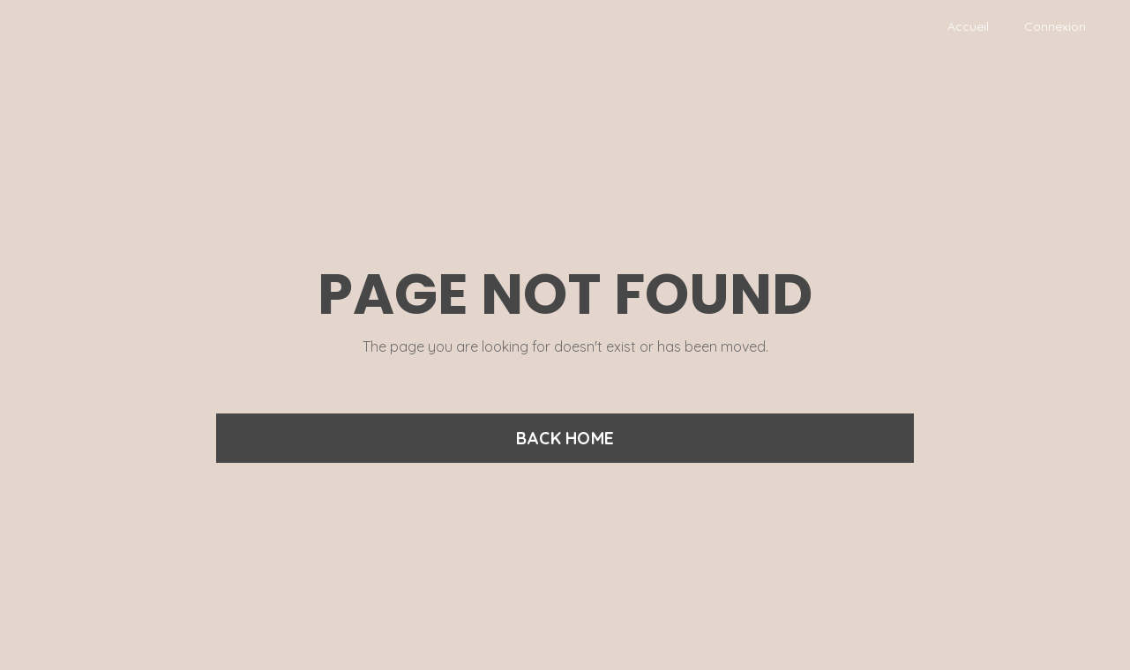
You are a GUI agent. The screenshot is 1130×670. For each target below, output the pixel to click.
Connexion (1055, 26)
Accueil (968, 26)
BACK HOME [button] (565, 438)
